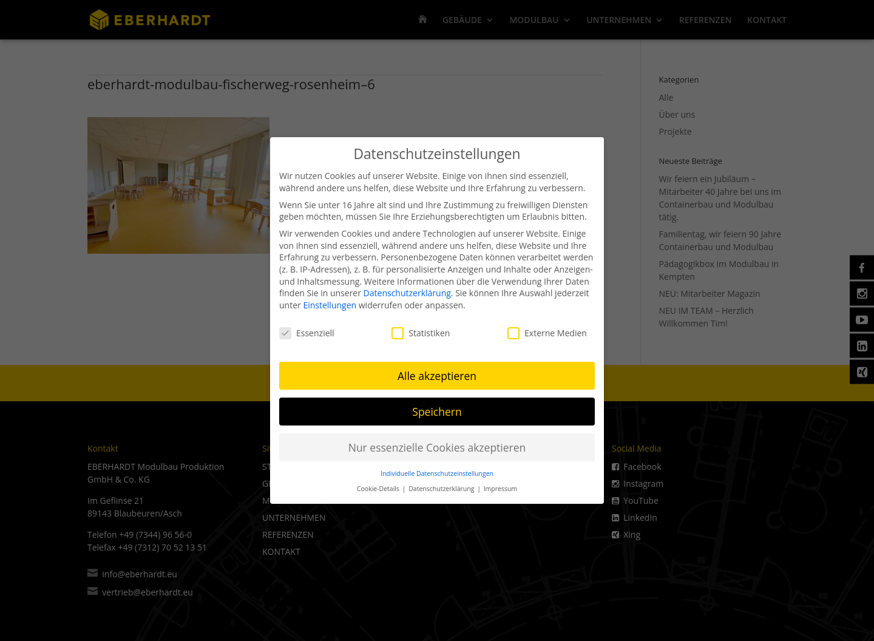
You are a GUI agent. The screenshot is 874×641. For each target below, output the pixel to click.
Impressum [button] (500, 485)
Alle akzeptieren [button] (437, 371)
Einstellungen (329, 301)
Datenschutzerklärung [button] (442, 485)
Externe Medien (547, 328)
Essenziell (306, 328)
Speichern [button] (436, 407)
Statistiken (420, 328)
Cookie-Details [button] (379, 485)
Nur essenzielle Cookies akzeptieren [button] (437, 443)
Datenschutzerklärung (407, 289)
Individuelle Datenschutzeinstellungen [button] (437, 470)
